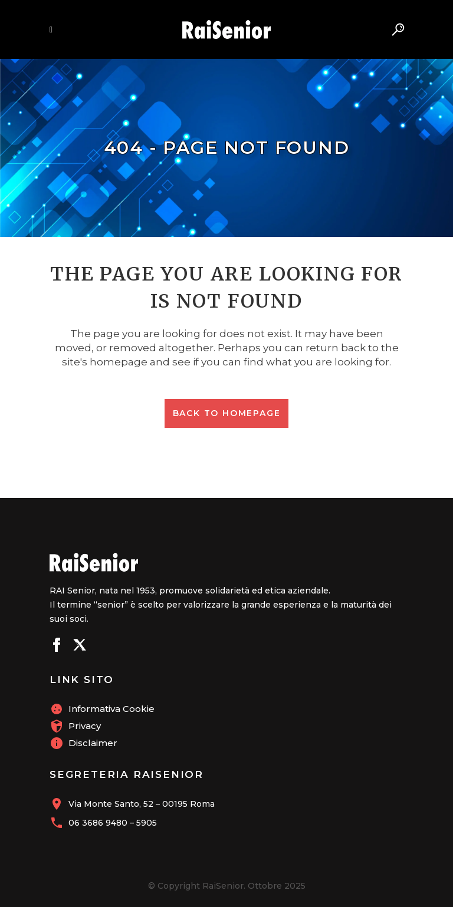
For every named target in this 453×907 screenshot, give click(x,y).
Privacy (84, 725)
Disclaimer (92, 742)
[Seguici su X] (80, 646)
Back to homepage (227, 413)
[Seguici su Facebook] (57, 646)
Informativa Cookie (111, 708)
